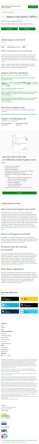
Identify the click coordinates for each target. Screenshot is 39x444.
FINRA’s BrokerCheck (8, 374)
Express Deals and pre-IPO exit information (12, 264)
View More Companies (8, 12)
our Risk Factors (11, 365)
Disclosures (4, 333)
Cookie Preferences (6, 343)
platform (3, 61)
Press (2, 329)
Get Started (33, 6)
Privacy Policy (4, 337)
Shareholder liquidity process (16, 242)
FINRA (10, 371)
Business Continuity (6, 335)
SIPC (13, 371)
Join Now (19, 193)
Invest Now (9, 28)
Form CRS (3, 341)
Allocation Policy (5, 339)
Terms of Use (25, 395)
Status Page (4, 351)
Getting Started (5, 349)
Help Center (4, 347)
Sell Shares (27, 28)
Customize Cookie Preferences (18, 442)
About (2, 325)
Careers (3, 327)
